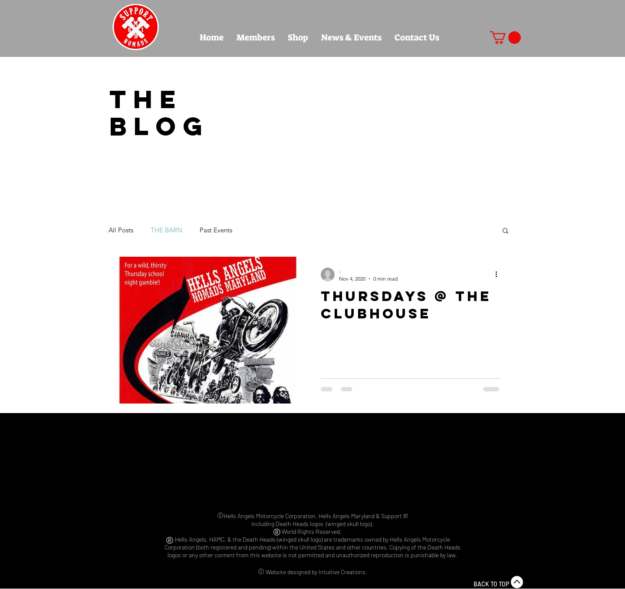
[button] (505, 37)
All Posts (121, 230)
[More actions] (499, 274)
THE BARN (166, 230)
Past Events (216, 230)
